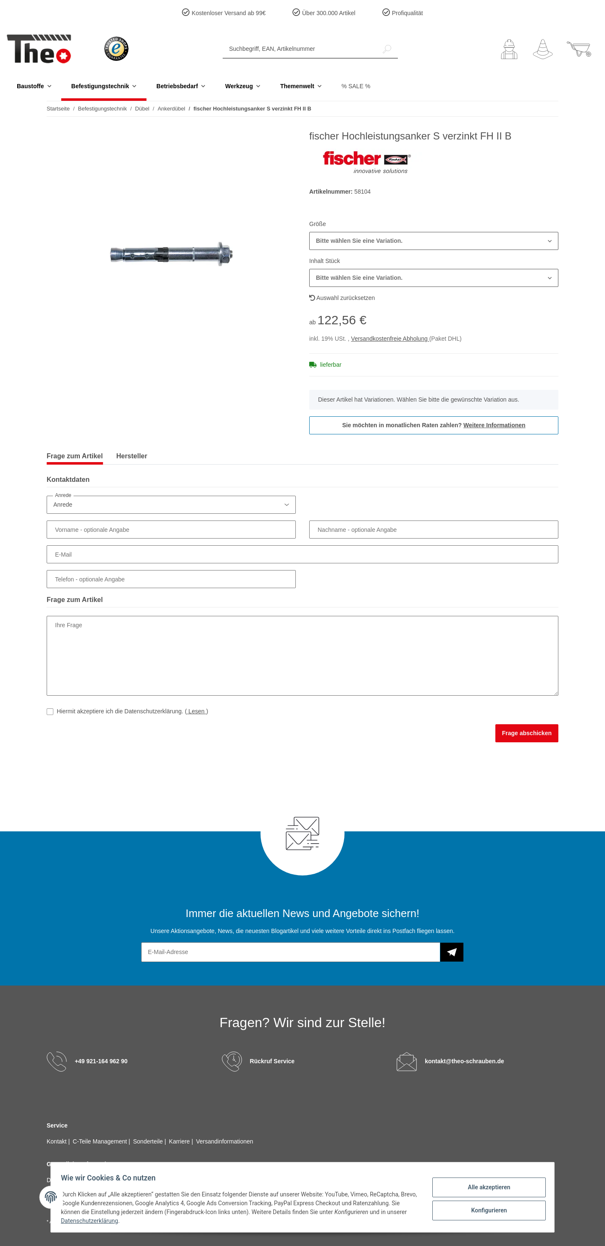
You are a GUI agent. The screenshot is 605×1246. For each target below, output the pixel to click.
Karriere (180, 1141)
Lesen (196, 711)
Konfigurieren (485, 1209)
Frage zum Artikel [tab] (75, 456)
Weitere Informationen (494, 425)
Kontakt (57, 1141)
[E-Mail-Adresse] (290, 952)
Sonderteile (149, 1141)
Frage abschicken (527, 733)
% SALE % (356, 86)
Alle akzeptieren (485, 1187)
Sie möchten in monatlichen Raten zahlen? (433, 425)
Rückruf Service (272, 1061)
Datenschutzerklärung (113, 1220)
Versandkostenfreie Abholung (390, 338)
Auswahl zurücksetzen (342, 297)
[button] (509, 49)
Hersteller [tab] (131, 456)
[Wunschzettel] (543, 49)
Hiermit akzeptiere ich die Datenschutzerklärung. (132, 711)
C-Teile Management (101, 1141)
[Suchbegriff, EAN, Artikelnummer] (299, 49)
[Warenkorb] (579, 49)
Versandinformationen (224, 1141)
